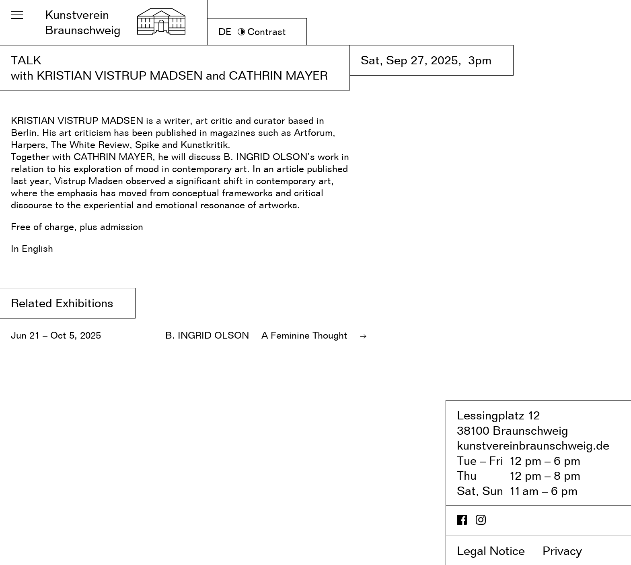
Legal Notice (498, 550)
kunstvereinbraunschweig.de (533, 445)
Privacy (571, 550)
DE (225, 31)
